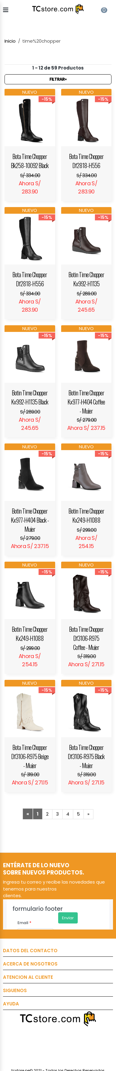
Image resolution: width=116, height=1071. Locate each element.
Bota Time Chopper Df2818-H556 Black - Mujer (29, 279)
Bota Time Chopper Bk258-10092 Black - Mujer (30, 161)
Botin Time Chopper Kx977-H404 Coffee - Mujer (86, 401)
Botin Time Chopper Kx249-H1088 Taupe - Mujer (86, 515)
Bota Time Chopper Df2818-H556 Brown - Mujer (86, 161)
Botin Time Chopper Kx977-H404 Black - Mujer (30, 519)
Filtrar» (58, 79)
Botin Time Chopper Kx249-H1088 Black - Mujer (30, 634)
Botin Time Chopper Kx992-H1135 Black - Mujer (29, 397)
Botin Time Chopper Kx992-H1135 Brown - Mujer (86, 279)
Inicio (10, 41)
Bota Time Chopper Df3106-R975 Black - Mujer (86, 755)
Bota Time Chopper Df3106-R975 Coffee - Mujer (86, 637)
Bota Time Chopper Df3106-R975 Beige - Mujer (30, 755)
